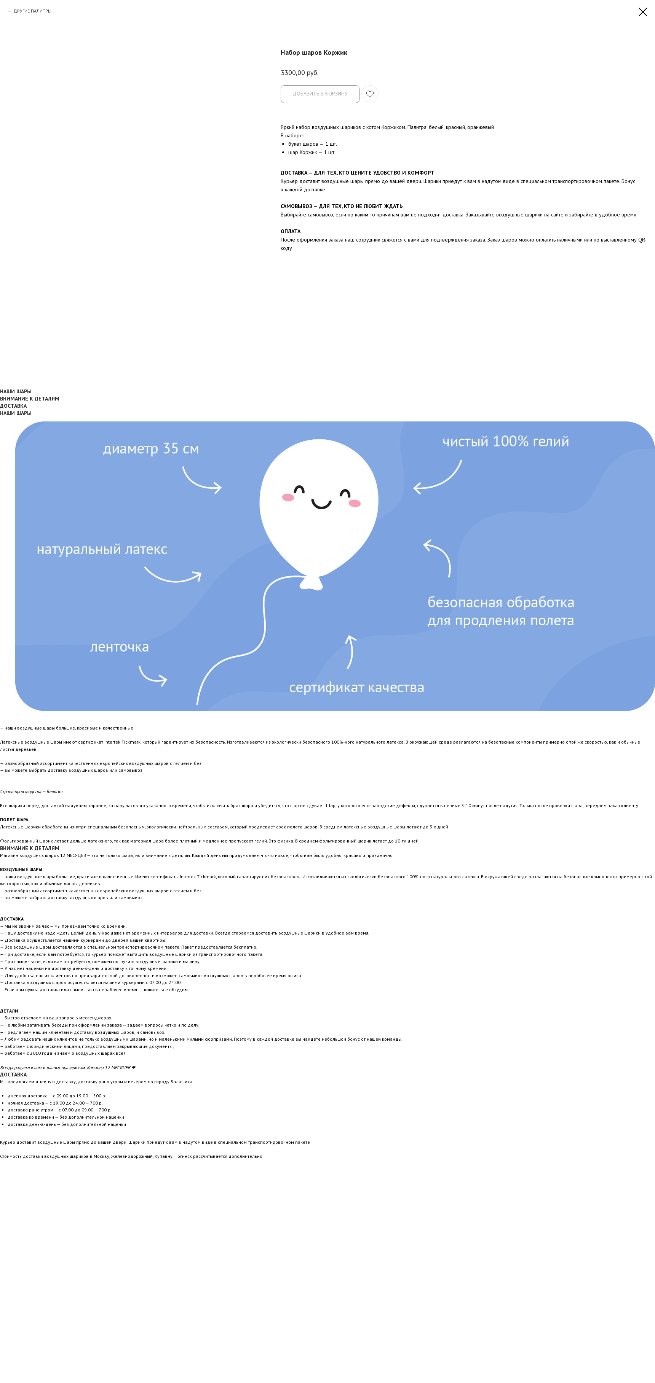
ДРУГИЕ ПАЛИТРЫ (32, 11)
